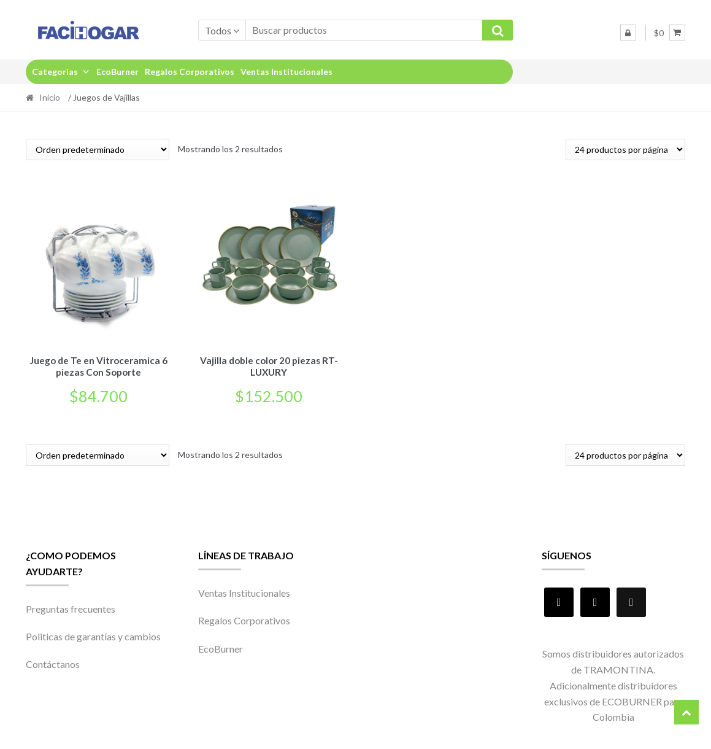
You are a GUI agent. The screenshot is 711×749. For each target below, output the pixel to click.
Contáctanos (53, 662)
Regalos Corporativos (189, 71)
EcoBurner (117, 71)
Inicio (49, 97)
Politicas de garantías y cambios (93, 634)
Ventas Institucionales (286, 71)
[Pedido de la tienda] (97, 149)
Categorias (61, 71)
